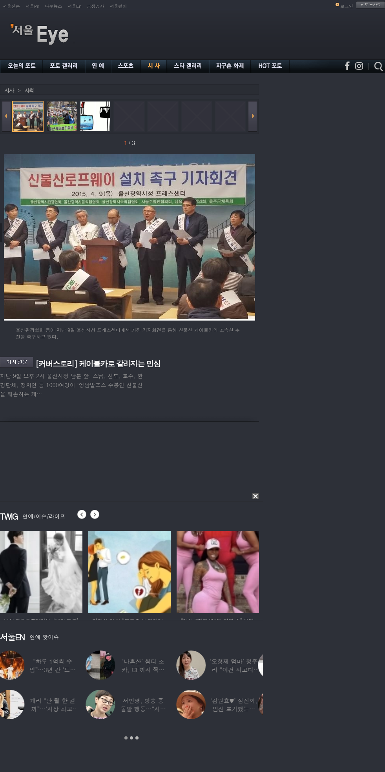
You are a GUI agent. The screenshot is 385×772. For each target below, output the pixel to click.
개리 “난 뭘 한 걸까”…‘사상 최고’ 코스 (57, 708)
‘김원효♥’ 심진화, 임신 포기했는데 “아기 (239, 708)
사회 (29, 90)
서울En (74, 6)
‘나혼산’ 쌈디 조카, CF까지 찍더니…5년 (148, 669)
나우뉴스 (53, 6)
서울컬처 (118, 6)
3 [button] (137, 737)
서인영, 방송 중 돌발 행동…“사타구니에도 (148, 708)
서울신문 (11, 6)
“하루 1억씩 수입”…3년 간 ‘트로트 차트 (57, 669)
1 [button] (126, 737)
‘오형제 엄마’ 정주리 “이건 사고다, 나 (239, 669)
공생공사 (95, 6)
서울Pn (32, 6)
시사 (9, 90)
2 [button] (131, 737)
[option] (41, 571)
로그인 (346, 6)
